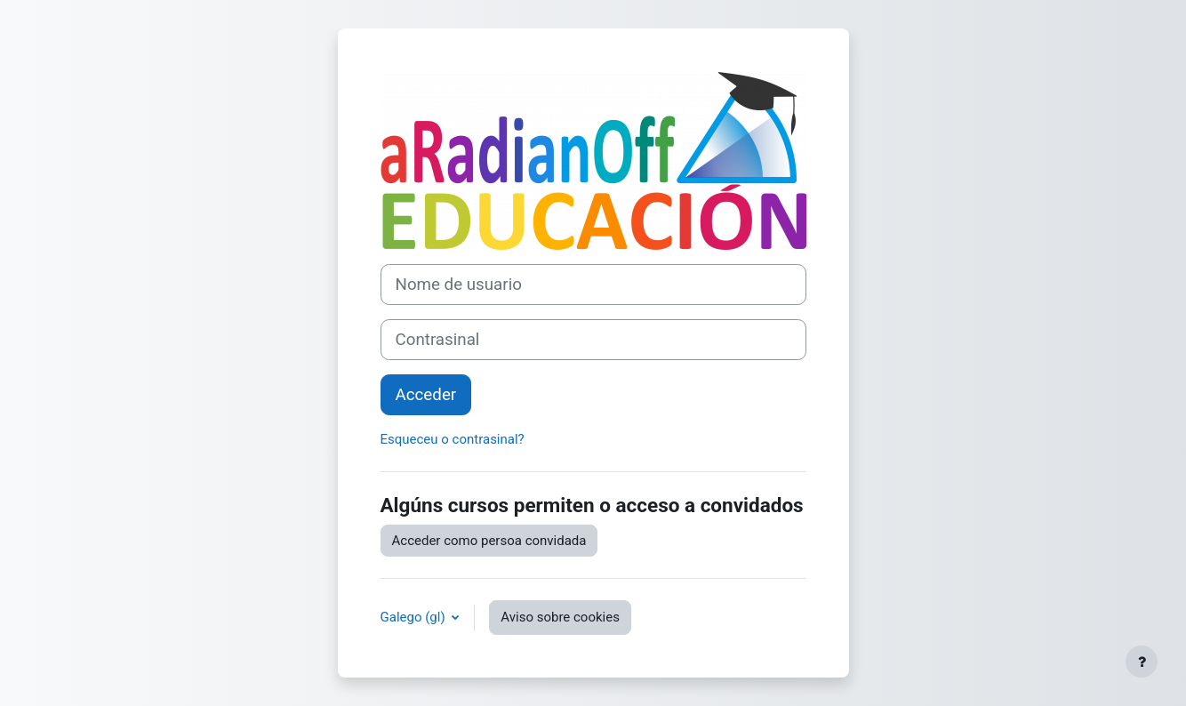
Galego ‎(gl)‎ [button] (415, 617)
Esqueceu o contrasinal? (453, 439)
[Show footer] (1142, 662)
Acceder (426, 395)
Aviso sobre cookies (560, 617)
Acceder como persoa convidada (489, 541)
